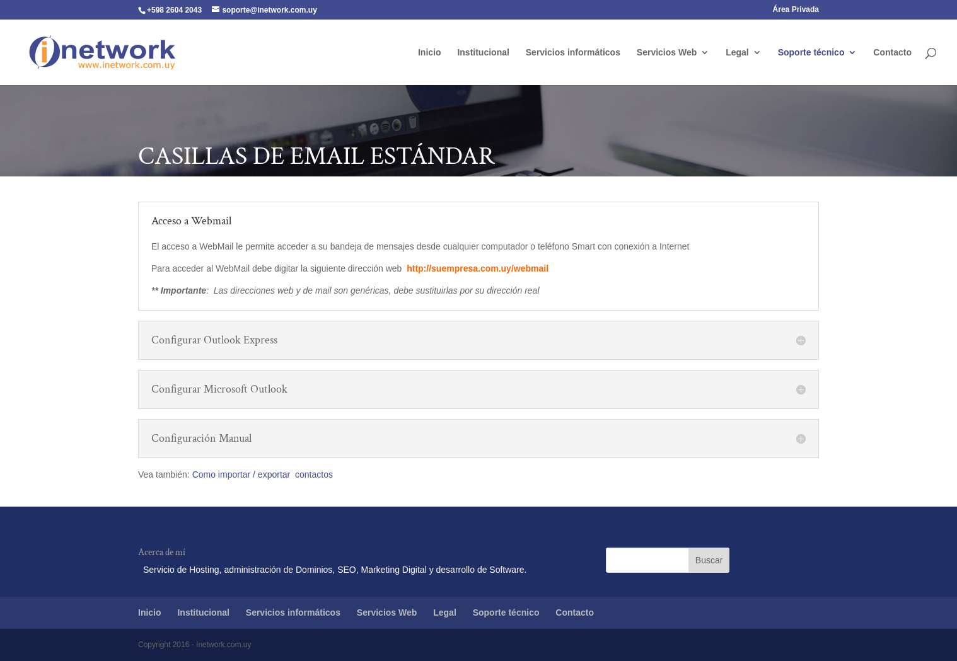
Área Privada (796, 10)
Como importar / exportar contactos (262, 474)
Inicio (429, 52)
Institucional (483, 52)
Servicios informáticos (573, 52)
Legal (737, 52)
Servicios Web (667, 52)
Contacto (892, 52)
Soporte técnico (811, 52)
